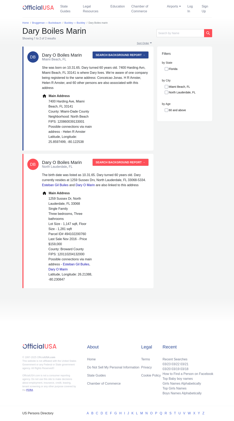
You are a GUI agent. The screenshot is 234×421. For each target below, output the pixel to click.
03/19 (176, 369)
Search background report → (120, 55)
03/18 (184, 369)
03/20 (167, 369)
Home (91, 359)
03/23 (167, 364)
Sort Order (143, 43)
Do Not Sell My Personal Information (113, 367)
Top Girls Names (174, 388)
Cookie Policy (151, 375)
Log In (190, 9)
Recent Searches (175, 359)
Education (117, 6)
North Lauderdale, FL (182, 92)
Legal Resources (90, 9)
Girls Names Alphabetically (182, 383)
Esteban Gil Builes (55, 185)
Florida (173, 69)
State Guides (65, 9)
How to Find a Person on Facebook (188, 374)
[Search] (180, 33)
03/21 (184, 364)
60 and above (177, 110)
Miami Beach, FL (179, 87)
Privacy (146, 367)
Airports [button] (172, 6)
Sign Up (205, 9)
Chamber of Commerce (139, 9)
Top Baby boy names (178, 378)
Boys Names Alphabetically (182, 393)
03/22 (176, 364)
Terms (145, 359)
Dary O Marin (85, 185)
